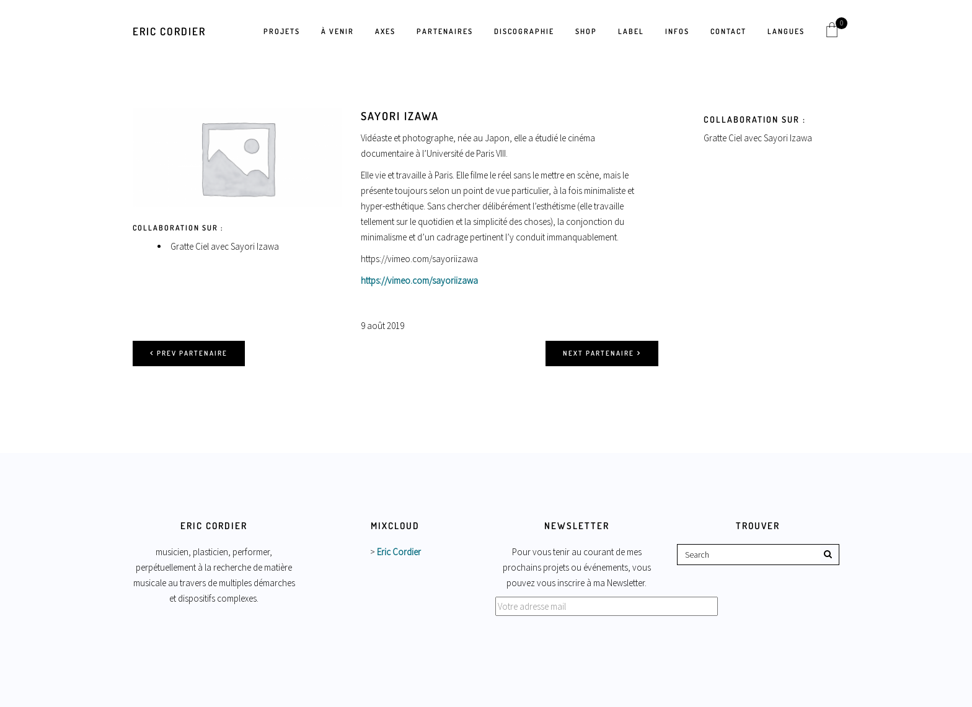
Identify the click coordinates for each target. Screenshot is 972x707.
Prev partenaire (189, 353)
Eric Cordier (169, 31)
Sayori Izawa (400, 116)
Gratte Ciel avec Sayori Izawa (224, 246)
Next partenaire (602, 353)
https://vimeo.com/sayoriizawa (419, 280)
